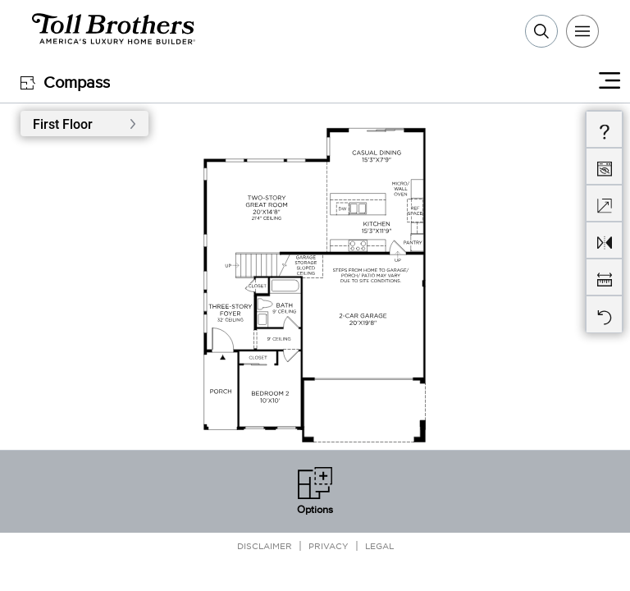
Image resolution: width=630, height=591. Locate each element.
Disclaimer (264, 545)
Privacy (328, 545)
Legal (379, 545)
